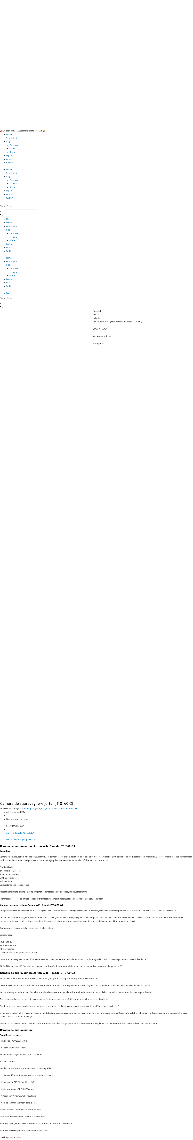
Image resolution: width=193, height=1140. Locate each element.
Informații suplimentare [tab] (25, 387)
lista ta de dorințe (47, 888)
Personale (13, 145)
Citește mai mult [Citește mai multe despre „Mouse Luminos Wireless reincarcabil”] (79, 984)
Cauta (2, 206)
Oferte (12, 152)
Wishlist (9, 162)
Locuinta (13, 148)
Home (9, 134)
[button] (96, 311)
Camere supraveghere (30, 356)
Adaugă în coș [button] (120, 980)
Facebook (46, 895)
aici (23, 875)
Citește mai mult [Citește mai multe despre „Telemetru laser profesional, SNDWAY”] (34, 1047)
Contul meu (11, 138)
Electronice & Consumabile (66, 356)
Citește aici (49, 861)
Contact (9, 159)
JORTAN (93, 918)
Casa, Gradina (47, 356)
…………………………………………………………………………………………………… (37, 909)
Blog (8, 141)
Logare (9, 155)
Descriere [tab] (10, 387)
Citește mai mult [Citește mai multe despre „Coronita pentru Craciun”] (35, 984)
